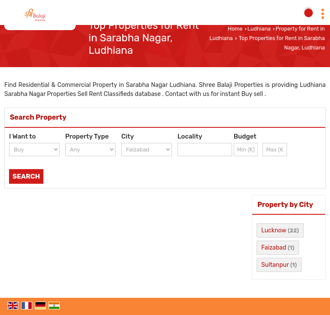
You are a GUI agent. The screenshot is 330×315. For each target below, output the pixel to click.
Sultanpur (275, 265)
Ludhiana (259, 28)
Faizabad (273, 247)
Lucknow (273, 230)
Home (235, 28)
